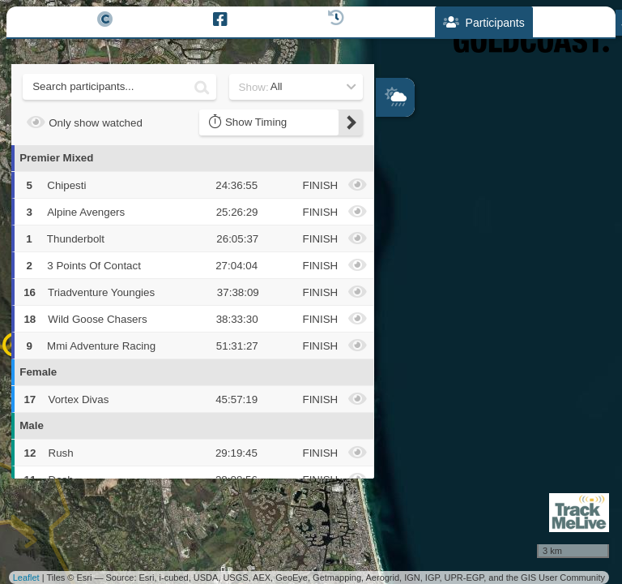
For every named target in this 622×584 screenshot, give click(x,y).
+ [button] (389, 191)
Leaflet (26, 577)
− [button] (389, 218)
